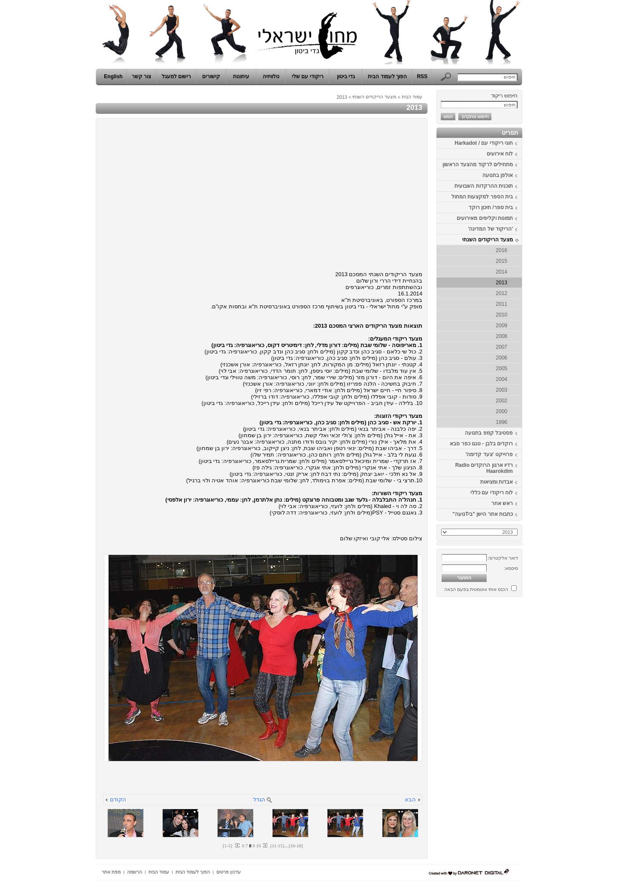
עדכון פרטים (228, 871)
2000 (501, 411)
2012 (501, 293)
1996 (501, 422)
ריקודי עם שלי (308, 76)
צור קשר (141, 76)
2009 (501, 326)
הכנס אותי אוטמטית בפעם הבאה (476, 589)
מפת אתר (111, 871)
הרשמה (134, 871)
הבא (410, 799)
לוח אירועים (500, 154)
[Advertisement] (496, 729)
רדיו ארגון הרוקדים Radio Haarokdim (484, 468)
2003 (501, 390)
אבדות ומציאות (496, 482)
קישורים (211, 76)
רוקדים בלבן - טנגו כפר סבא (481, 444)
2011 (501, 304)
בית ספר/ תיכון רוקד (491, 207)
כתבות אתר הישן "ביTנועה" (482, 514)
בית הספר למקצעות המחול (482, 197)
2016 (501, 250)
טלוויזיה (271, 76)
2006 (501, 358)
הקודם (118, 799)
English (113, 76)
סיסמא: (511, 568)
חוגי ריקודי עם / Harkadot (483, 143)
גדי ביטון (346, 76)
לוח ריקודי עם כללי (491, 493)
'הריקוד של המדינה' (490, 229)
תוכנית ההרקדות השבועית (483, 186)
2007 (501, 347)
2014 (501, 272)
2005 (501, 368)
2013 (501, 283)
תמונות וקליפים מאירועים (485, 218)
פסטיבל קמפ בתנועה (489, 433)
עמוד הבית (412, 96)
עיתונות (241, 76)
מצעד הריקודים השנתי (487, 240)
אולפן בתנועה (497, 175)
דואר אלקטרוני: (503, 557)
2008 (501, 336)
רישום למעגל (176, 76)
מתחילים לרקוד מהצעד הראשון (477, 164)
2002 (501, 401)
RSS (422, 76)
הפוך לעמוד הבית (387, 76)
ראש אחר (502, 503)
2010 (501, 315)
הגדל (259, 799)
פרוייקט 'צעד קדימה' (489, 454)
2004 (501, 379)
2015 (501, 261)
